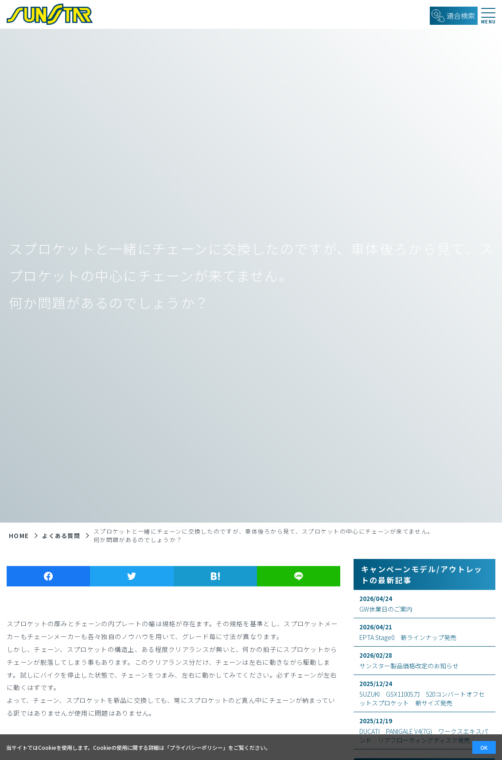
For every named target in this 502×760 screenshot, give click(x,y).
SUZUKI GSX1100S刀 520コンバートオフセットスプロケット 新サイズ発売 (424, 693)
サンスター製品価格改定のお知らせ (424, 660)
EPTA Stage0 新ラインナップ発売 (424, 632)
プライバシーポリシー (196, 747)
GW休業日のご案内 (424, 603)
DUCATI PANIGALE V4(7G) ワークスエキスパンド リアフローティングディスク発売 (424, 730)
